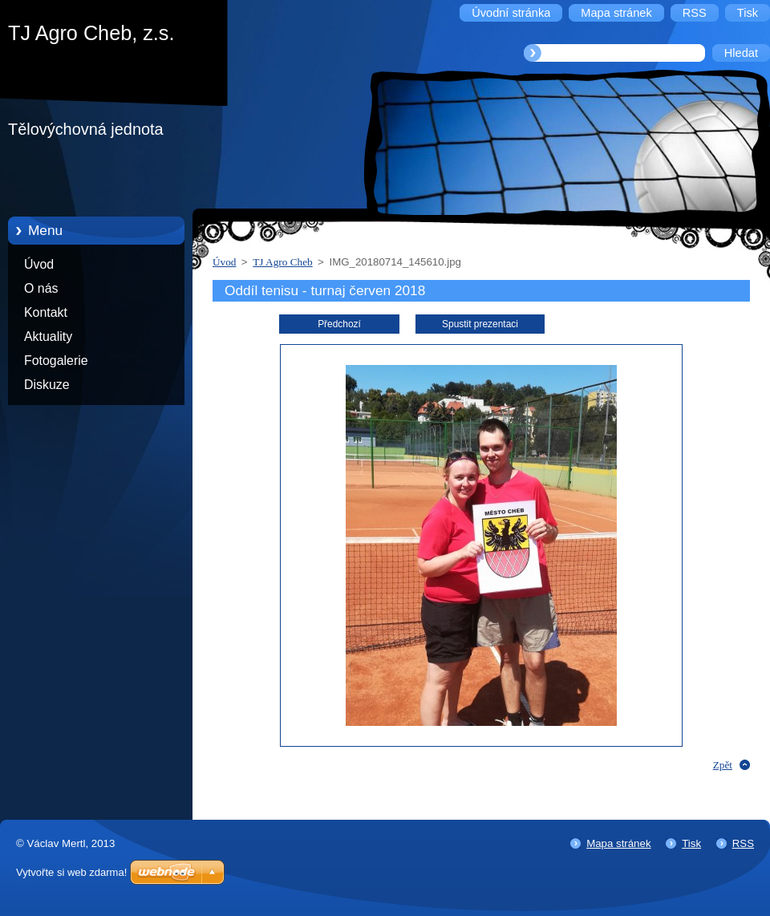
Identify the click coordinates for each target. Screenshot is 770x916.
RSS (743, 843)
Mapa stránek (618, 843)
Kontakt (45, 312)
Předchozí (339, 324)
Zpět (722, 765)
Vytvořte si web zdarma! (71, 872)
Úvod (39, 264)
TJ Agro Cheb (282, 262)
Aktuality (48, 336)
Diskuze (47, 384)
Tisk (691, 843)
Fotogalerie (56, 360)
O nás (41, 288)
